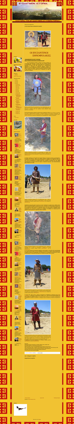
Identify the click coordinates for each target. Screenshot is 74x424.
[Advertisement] (42, 389)
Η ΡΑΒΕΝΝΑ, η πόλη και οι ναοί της (20, 231)
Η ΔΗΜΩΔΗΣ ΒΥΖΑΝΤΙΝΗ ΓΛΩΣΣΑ (17, 102)
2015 (15, 82)
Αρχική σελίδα (16, 117)
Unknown (16, 74)
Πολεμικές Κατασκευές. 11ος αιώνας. (20, 188)
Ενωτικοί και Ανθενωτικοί (20, 155)
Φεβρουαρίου (17, 85)
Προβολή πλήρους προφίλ (17, 76)
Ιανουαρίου (17, 84)
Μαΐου (16, 89)
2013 (15, 79)
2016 (15, 83)
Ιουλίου (17, 91)
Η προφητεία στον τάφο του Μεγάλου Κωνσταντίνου (18, 96)
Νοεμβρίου (17, 112)
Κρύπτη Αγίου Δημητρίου (17, 98)
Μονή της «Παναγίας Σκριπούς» (18, 100)
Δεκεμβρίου (17, 113)
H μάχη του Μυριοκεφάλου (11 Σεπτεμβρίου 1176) (18, 107)
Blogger (40, 419)
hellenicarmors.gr (27, 202)
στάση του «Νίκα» (27, 115)
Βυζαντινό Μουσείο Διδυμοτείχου (18, 109)
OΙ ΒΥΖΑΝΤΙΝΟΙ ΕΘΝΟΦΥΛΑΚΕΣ (18, 104)
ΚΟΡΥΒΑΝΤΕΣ (42, 201)
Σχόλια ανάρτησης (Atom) (31, 399)
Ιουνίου (17, 90)
